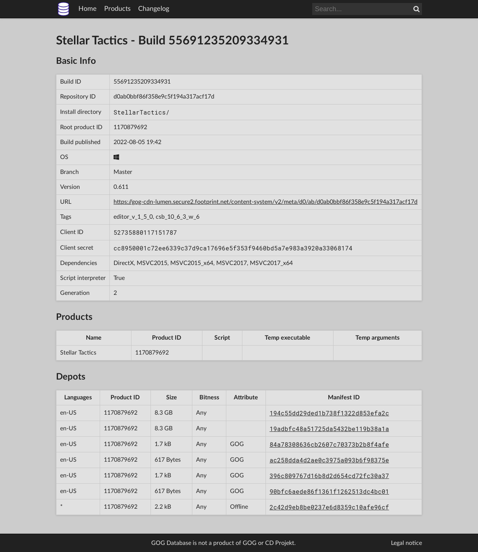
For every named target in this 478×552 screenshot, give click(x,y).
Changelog (153, 9)
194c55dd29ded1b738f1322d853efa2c (329, 413)
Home (87, 9)
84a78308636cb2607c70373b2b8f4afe (329, 444)
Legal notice (406, 543)
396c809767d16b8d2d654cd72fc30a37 (329, 476)
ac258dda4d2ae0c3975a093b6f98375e (329, 460)
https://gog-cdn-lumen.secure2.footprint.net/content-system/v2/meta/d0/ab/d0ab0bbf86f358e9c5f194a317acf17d (266, 202)
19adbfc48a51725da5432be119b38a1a (329, 429)
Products (117, 9)
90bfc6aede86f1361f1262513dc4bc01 (329, 491)
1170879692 (130, 127)
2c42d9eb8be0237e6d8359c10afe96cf (329, 507)
